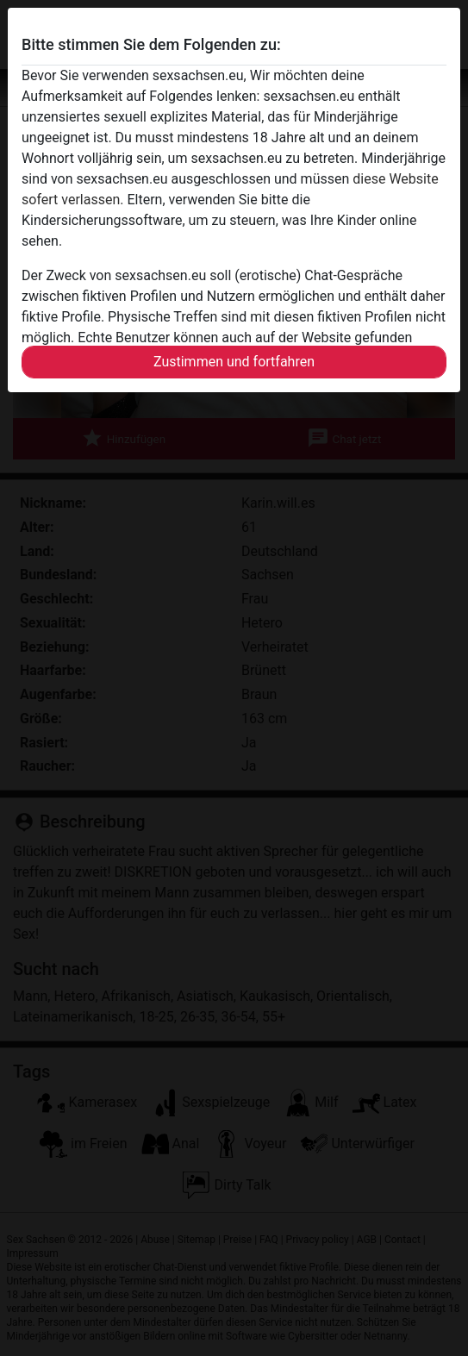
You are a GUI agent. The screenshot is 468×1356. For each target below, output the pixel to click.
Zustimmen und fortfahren (234, 361)
